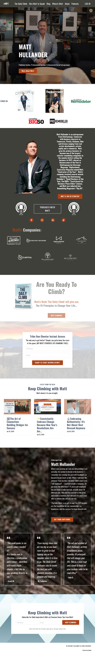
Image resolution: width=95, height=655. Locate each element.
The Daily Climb (21, 3)
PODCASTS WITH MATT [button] (47, 209)
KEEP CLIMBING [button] (70, 622)
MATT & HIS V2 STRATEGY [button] (70, 196)
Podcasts (75, 3)
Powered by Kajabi (86, 650)
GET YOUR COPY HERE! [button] (62, 519)
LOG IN (87, 3)
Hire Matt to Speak (37, 3)
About (67, 3)
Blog (48, 3)
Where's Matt (57, 3)
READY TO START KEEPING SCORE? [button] (47, 362)
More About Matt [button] (28, 71)
